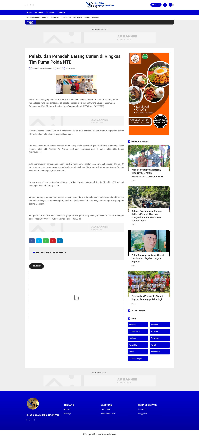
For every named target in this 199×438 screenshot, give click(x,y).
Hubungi (67, 413)
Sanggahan (142, 413)
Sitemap (156, 5)
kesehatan (155, 352)
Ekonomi (95, 17)
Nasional (50, 12)
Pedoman (142, 409)
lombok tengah (135, 359)
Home (29, 12)
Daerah (61, 12)
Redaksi (67, 409)
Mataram (154, 331)
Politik (45, 17)
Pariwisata (77, 17)
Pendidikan (66, 17)
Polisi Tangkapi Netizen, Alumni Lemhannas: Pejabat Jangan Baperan (147, 258)
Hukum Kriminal (33, 17)
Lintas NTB (105, 409)
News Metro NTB (108, 413)
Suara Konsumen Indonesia (106, 434)
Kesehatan (55, 17)
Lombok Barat (134, 331)
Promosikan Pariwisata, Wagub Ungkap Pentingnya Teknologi (147, 298)
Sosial (87, 17)
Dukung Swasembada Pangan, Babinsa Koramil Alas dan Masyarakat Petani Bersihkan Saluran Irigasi (146, 216)
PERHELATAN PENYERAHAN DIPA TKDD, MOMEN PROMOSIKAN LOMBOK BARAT (147, 173)
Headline (39, 12)
